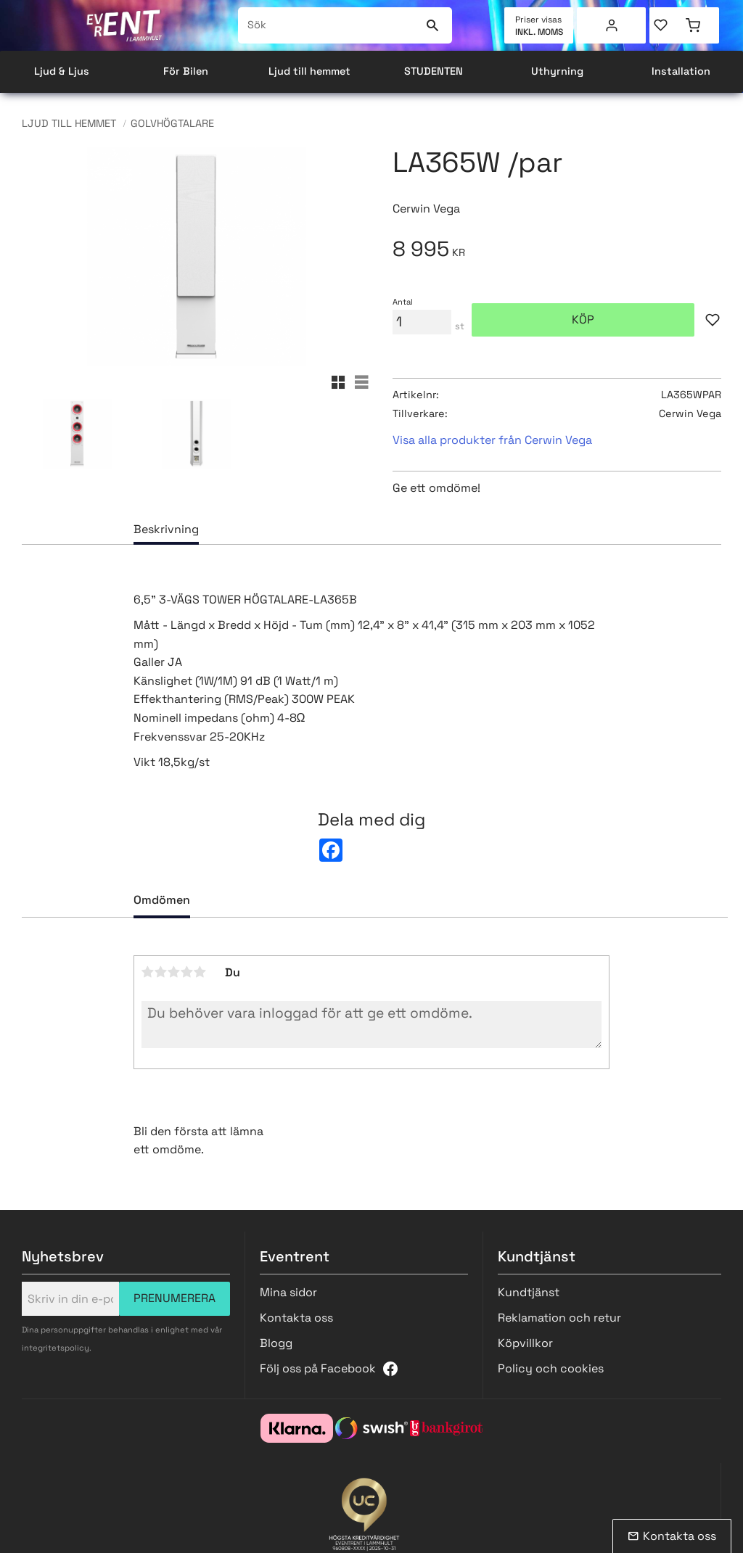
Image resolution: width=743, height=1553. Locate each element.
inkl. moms (539, 32)
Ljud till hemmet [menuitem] (309, 71)
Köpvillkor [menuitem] (525, 1343)
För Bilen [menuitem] (185, 71)
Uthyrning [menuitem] (557, 71)
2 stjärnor (161, 972)
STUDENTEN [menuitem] (433, 71)
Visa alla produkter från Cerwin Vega (492, 440)
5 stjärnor (200, 972)
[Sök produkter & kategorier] (329, 25)
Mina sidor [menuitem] (611, 25)
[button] (666, 25)
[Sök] (432, 25)
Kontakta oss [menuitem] (296, 1317)
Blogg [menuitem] (276, 1343)
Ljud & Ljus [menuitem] (61, 71)
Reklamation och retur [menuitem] (559, 1317)
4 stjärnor (187, 972)
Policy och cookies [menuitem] (551, 1368)
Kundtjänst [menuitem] (528, 1292)
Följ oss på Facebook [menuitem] (318, 1368)
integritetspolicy (55, 1348)
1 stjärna (148, 972)
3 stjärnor (174, 972)
